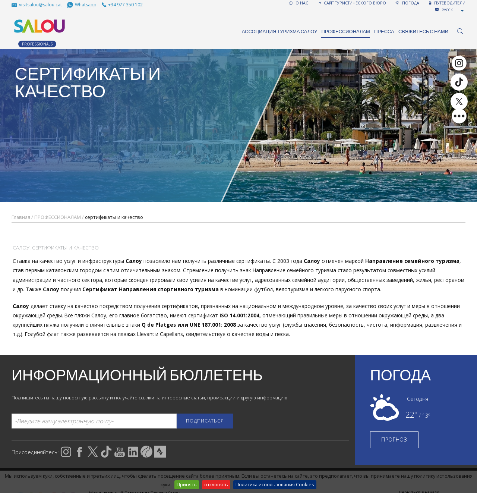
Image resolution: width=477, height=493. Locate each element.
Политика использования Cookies (275, 484)
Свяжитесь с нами (423, 31)
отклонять (216, 484)
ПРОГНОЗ (394, 439)
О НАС (298, 3)
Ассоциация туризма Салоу (280, 31)
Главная (21, 217)
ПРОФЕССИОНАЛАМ (345, 31)
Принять (187, 484)
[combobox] (453, 10)
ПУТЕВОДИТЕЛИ (447, 3)
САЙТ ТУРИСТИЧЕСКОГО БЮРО (352, 3)
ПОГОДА (407, 3)
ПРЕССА (384, 31)
